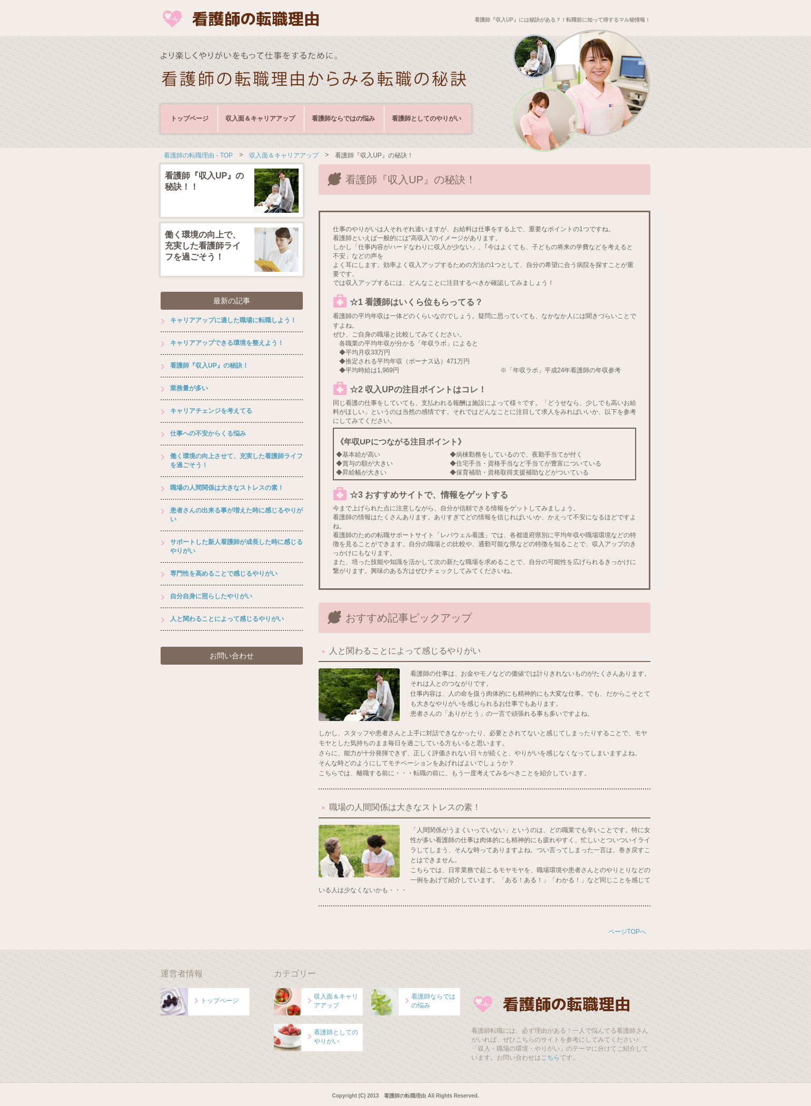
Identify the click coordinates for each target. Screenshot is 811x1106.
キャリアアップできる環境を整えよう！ (227, 343)
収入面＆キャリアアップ (260, 118)
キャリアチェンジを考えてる (211, 410)
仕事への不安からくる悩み (208, 433)
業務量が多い (189, 388)
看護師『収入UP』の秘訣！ (209, 365)
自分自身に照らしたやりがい (211, 596)
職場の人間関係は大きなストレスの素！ (405, 807)
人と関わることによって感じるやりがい (405, 650)
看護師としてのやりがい (426, 118)
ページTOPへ (627, 931)
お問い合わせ (232, 655)
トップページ (190, 118)
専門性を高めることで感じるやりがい (224, 573)
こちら (550, 1057)
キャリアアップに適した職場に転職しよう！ (233, 320)
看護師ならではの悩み (343, 118)
